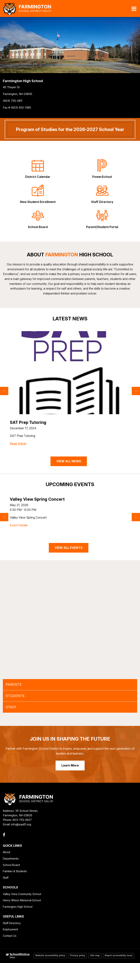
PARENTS (14, 684)
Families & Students (15, 871)
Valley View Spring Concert (37, 499)
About (6, 852)
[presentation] (4, 391)
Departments (11, 858)
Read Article (18, 443)
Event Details (19, 525)
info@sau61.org (21, 824)
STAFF (11, 707)
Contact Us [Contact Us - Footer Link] (9, 935)
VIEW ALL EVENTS (69, 548)
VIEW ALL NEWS (68, 461)
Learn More (70, 765)
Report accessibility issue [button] (119, 955)
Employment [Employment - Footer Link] (10, 929)
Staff (5, 877)
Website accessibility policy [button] (50, 955)
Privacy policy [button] (77, 955)
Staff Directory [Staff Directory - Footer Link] (12, 923)
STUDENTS (15, 696)
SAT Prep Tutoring (28, 422)
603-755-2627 (22, 820)
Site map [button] (95, 955)
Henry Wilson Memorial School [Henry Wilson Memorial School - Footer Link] (22, 900)
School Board (11, 865)
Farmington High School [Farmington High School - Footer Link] (17, 906)
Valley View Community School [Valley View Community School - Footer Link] (22, 894)
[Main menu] (134, 8)
